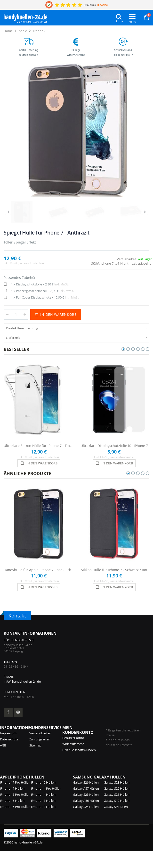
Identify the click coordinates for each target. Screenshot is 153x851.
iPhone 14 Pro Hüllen (46, 788)
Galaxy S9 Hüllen (116, 806)
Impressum (8, 733)
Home (8, 31)
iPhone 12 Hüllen (43, 806)
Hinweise (102, 4)
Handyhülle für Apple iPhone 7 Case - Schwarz (39, 569)
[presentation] (76, 328)
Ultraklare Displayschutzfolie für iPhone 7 (114, 445)
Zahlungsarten (39, 739)
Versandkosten (40, 733)
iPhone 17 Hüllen (12, 788)
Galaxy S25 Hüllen (86, 794)
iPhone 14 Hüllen (43, 794)
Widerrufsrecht (73, 744)
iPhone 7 (39, 31)
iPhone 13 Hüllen (43, 800)
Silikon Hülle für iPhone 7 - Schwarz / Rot (114, 569)
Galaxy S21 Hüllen (116, 794)
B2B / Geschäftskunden (79, 750)
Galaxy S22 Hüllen (116, 788)
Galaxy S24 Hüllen (86, 806)
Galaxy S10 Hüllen (116, 800)
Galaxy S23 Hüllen (116, 782)
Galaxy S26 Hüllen (86, 782)
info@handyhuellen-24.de (22, 681)
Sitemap (35, 745)
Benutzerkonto (73, 738)
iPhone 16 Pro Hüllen (15, 794)
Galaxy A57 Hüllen (86, 788)
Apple (23, 31)
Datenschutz (9, 739)
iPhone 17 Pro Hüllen (15, 782)
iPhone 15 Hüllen (43, 782)
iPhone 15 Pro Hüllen (15, 806)
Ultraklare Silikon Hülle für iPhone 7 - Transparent (39, 445)
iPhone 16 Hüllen (12, 800)
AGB (3, 745)
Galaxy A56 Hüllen (86, 800)
